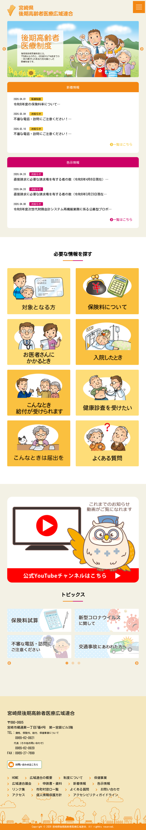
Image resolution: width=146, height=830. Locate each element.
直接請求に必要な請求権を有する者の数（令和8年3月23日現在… (60, 194)
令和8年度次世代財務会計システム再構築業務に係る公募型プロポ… (63, 209)
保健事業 (100, 777)
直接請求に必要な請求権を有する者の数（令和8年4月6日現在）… (61, 179)
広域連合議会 (21, 783)
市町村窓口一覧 (47, 789)
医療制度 (36, 99)
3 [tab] (79, 663)
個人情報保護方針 (49, 795)
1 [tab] (67, 663)
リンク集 (18, 789)
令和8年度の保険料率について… (37, 104)
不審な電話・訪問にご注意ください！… (42, 119)
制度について (73, 777)
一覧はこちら (121, 144)
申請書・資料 (52, 783)
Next (142, 49)
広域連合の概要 (41, 777)
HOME (15, 777)
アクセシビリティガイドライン (95, 795)
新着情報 (79, 783)
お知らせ (36, 114)
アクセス (18, 795)
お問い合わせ (110, 789)
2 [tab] (73, 663)
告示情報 (103, 783)
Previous (4, 49)
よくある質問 (79, 789)
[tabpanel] (73, 635)
